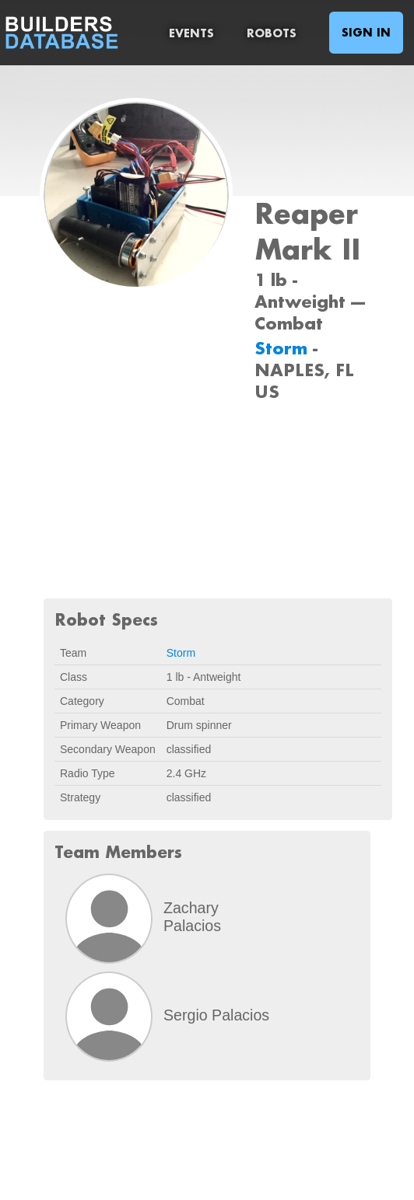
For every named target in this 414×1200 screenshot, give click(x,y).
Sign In (366, 32)
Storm (283, 347)
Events (191, 33)
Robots (271, 33)
